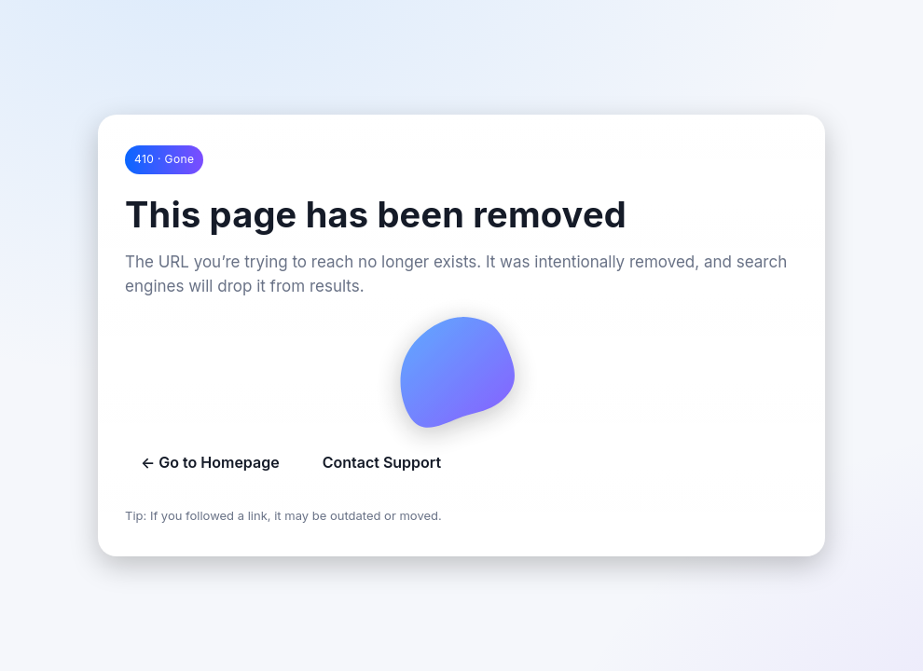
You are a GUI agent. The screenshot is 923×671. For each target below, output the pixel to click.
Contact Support (382, 462)
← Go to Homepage (210, 462)
